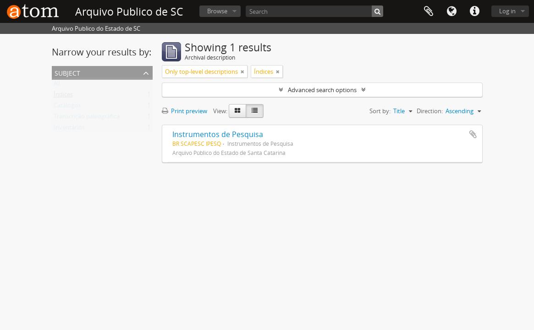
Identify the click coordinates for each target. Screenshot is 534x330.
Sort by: (380, 111)
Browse (217, 11)
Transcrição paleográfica (87, 118)
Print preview (184, 111)
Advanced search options (322, 90)
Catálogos (67, 107)
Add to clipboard (473, 134)
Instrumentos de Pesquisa (217, 134)
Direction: (430, 111)
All (57, 85)
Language (451, 11)
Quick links (474, 11)
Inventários (69, 129)
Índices (63, 96)
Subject (67, 72)
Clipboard (428, 11)
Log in (507, 11)
